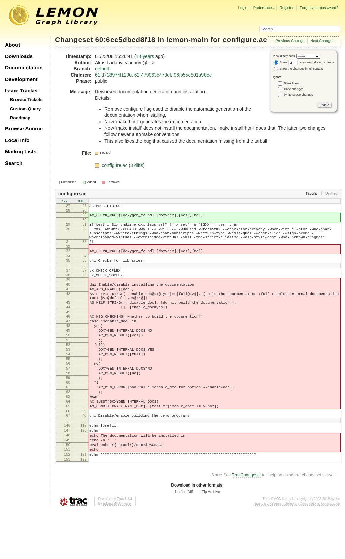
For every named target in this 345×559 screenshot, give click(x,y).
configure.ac (245, 39)
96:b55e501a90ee (193, 75)
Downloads (19, 56)
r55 (64, 202)
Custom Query (25, 108)
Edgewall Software (117, 552)
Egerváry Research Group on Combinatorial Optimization (297, 552)
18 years (145, 56)
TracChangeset (246, 523)
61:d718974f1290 (113, 75)
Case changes (294, 89)
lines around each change (311, 62)
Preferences (263, 8)
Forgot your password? (319, 8)
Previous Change (289, 41)
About (12, 45)
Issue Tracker (21, 90)
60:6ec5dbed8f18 (125, 39)
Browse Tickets (26, 99)
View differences (284, 56)
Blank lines (291, 83)
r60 (80, 202)
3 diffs (136, 165)
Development (21, 79)
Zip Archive (211, 540)
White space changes (298, 94)
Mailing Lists (20, 151)
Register (287, 8)
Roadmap (20, 117)
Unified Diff (184, 540)
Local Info (17, 140)
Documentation (24, 67)
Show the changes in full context (298, 68)
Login (242, 8)
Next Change (321, 41)
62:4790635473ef (152, 75)
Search (13, 163)
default (102, 68)
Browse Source (24, 128)
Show (280, 62)
